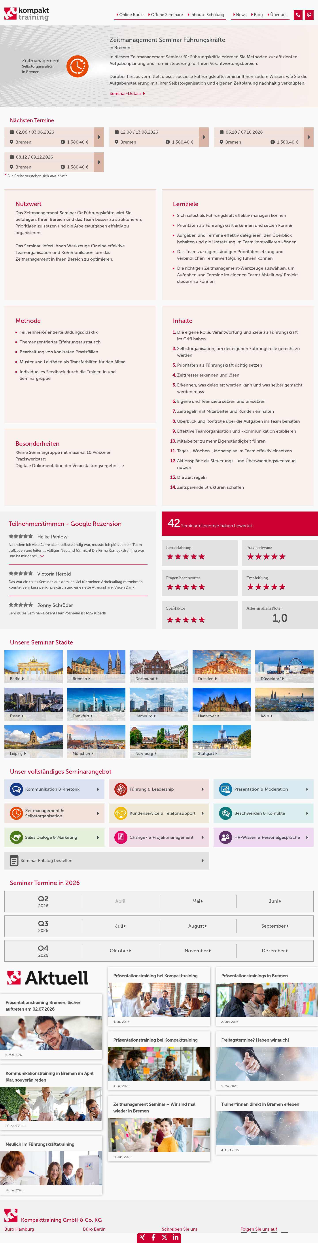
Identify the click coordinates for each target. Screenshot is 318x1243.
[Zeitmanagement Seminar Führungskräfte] (298, 15)
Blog (257, 14)
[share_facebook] (153, 1238)
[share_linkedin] (175, 1238)
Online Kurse (130, 14)
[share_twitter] (164, 1238)
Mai (197, 901)
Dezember (275, 951)
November (198, 951)
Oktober (120, 951)
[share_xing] (142, 1238)
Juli (120, 926)
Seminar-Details (127, 93)
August (197, 926)
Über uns (277, 14)
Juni (275, 901)
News (239, 14)
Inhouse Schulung (205, 14)
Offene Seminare (165, 14)
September (274, 926)
